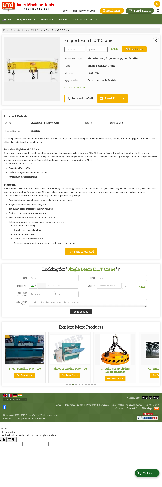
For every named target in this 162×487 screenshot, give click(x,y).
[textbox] (97, 49)
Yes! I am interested (81, 251)
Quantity (91, 286)
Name (24, 277)
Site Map (147, 408)
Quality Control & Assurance (127, 405)
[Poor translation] (11, 439)
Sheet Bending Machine (70, 368)
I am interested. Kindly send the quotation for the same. (88, 303)
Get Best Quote (25, 378)
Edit (115, 49)
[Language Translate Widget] (15, 399)
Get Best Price (134, 49)
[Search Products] (158, 11)
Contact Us (133, 408)
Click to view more (75, 87)
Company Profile (25, 19)
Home (7, 19)
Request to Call (80, 98)
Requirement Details (21, 303)
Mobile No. (22, 286)
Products (46, 19)
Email (92, 277)
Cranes (25, 30)
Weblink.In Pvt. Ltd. (37, 418)
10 (95, 384)
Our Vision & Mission (85, 19)
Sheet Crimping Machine (115, 368)
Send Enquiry (112, 98)
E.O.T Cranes (37, 30)
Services (62, 19)
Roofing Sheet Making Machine (25, 370)
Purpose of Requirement (21, 294)
